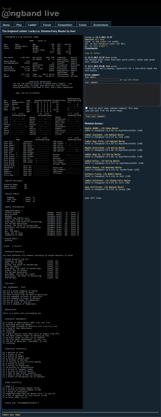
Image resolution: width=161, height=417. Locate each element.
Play (19, 25)
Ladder (32, 25)
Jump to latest (92, 53)
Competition (65, 25)
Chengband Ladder (106, 44)
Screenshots (100, 25)
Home (6, 25)
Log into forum (130, 80)
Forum (47, 25)
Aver (108, 57)
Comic (83, 25)
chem (108, 66)
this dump (94, 39)
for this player (97, 46)
